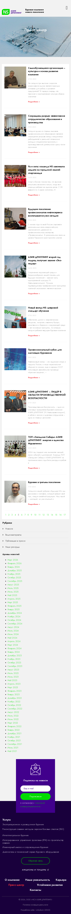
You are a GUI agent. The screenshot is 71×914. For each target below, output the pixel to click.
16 (60, 514)
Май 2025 (12, 595)
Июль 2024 (13, 630)
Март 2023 (13, 687)
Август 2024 (13, 627)
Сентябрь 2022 (15, 708)
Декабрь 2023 (15, 655)
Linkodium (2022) (43, 910)
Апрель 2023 (14, 683)
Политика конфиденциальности (35, 904)
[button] (35, 860)
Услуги (7, 820)
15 (56, 514)
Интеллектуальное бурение (16, 835)
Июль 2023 (13, 673)
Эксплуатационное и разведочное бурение (23, 824)
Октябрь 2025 (14, 577)
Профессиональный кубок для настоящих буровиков (45, 351)
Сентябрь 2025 (15, 581)
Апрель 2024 (14, 641)
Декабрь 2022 (15, 698)
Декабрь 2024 (15, 613)
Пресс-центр (16, 885)
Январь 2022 (14, 729)
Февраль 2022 (15, 726)
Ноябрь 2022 (14, 701)
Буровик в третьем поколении (44, 482)
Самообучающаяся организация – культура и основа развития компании (46, 71)
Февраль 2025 (15, 605)
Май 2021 (12, 751)
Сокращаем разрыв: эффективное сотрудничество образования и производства (46, 119)
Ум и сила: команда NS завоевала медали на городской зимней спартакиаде (46, 170)
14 (52, 514)
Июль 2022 (13, 715)
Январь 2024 (14, 652)
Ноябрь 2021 (14, 737)
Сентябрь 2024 (15, 623)
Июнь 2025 (13, 591)
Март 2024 (13, 644)
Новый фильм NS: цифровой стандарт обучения (43, 309)
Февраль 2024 (15, 648)
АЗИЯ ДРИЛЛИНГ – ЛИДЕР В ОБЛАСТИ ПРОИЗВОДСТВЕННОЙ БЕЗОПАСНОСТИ (47, 395)
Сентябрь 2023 (15, 666)
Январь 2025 (14, 609)
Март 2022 (13, 722)
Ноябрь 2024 (14, 616)
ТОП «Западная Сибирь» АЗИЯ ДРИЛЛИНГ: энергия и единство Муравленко (46, 440)
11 (40, 514)
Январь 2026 (14, 567)
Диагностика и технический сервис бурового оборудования (31, 851)
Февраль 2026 (15, 563)
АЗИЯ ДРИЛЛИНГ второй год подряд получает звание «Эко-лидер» (45, 260)
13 (48, 514)
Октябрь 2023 (14, 662)
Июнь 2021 (13, 747)
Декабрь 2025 (15, 570)
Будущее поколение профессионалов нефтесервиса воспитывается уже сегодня (45, 212)
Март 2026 (13, 559)
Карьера (61, 880)
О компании (12, 880)
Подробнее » (34, 102)
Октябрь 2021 (14, 740)
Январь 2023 (14, 694)
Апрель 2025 (14, 598)
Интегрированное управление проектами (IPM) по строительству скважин (33, 841)
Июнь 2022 (13, 719)
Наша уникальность (37, 880)
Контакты (35, 890)
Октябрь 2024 (14, 620)
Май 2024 (12, 637)
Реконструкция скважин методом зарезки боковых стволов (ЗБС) (33, 829)
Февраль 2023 (15, 691)
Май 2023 (12, 680)
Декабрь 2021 (15, 733)
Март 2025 (13, 602)
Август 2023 (13, 669)
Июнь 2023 (13, 676)
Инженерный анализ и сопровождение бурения (25, 847)
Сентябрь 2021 (15, 744)
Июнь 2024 (13, 634)
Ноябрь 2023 (14, 659)
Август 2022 (13, 712)
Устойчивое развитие (50, 885)
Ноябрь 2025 (14, 574)
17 (65, 514)
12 (43, 514)
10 (35, 514)
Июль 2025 (13, 588)
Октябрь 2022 (14, 705)
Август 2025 (13, 584)
